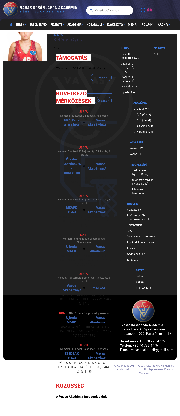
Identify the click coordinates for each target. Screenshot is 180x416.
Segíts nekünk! (136, 254)
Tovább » (101, 77)
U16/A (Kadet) (142, 114)
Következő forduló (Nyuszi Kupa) (142, 181)
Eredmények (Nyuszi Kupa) (139, 172)
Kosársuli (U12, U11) (127, 79)
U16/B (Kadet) (142, 120)
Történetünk (134, 225)
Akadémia (75, 24)
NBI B (157, 54)
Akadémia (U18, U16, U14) (127, 67)
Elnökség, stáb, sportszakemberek (138, 217)
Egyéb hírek (128, 92)
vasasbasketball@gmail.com (152, 349)
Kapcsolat (133, 260)
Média (133, 24)
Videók (140, 282)
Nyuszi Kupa (129, 86)
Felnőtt (57, 24)
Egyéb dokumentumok (140, 242)
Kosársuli (95, 24)
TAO (129, 231)
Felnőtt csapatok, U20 (130, 56)
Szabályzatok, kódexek (141, 236)
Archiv (164, 24)
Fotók (139, 276)
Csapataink (134, 209)
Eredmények (38, 24)
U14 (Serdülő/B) (143, 132)
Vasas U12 (136, 148)
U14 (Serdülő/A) (143, 126)
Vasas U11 (136, 154)
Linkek (131, 248)
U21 (156, 60)
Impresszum (143, 287)
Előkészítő (116, 24)
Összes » (103, 100)
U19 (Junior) (141, 108)
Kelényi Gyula (68, 39)
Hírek (21, 24)
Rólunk (148, 24)
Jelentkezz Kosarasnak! (138, 191)
